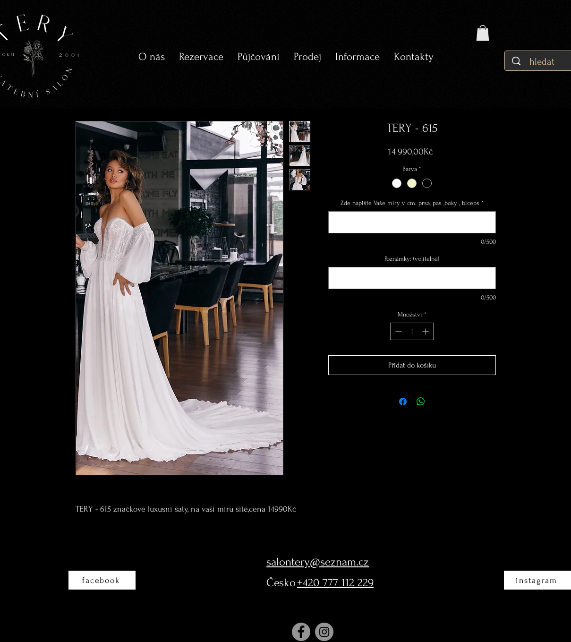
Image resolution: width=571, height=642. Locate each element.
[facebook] (102, 580)
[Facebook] (301, 632)
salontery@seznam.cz (317, 562)
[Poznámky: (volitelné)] (412, 278)
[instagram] (537, 580)
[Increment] (426, 331)
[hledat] (542, 61)
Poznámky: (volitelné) (411, 258)
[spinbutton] (411, 331)
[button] (258, 57)
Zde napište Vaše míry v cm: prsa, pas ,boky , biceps (412, 202)
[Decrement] (397, 331)
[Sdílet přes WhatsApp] (420, 401)
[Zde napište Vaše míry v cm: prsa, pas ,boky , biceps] (412, 222)
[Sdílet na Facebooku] (403, 401)
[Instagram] (324, 632)
